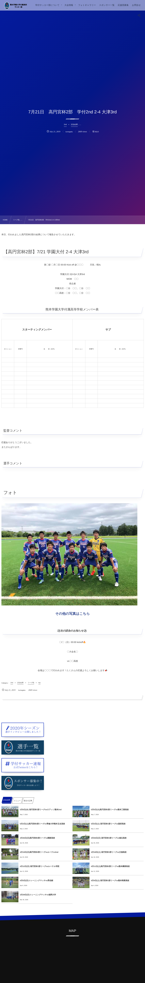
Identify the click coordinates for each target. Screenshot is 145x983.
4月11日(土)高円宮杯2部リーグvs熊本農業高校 (110, 866)
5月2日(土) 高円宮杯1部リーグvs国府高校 (108, 824)
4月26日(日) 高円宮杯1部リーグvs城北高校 (108, 838)
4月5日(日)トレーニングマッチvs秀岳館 (36, 880)
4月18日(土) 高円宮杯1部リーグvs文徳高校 (108, 852)
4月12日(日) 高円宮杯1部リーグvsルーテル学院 (39, 866)
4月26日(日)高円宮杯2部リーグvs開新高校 (37, 838)
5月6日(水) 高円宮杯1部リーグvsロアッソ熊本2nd (40, 809)
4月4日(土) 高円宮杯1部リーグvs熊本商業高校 (110, 880)
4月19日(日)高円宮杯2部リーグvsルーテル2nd (39, 852)
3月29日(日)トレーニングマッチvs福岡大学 (38, 895)
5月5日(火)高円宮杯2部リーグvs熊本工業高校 (110, 809)
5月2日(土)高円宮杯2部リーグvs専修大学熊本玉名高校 (42, 824)
